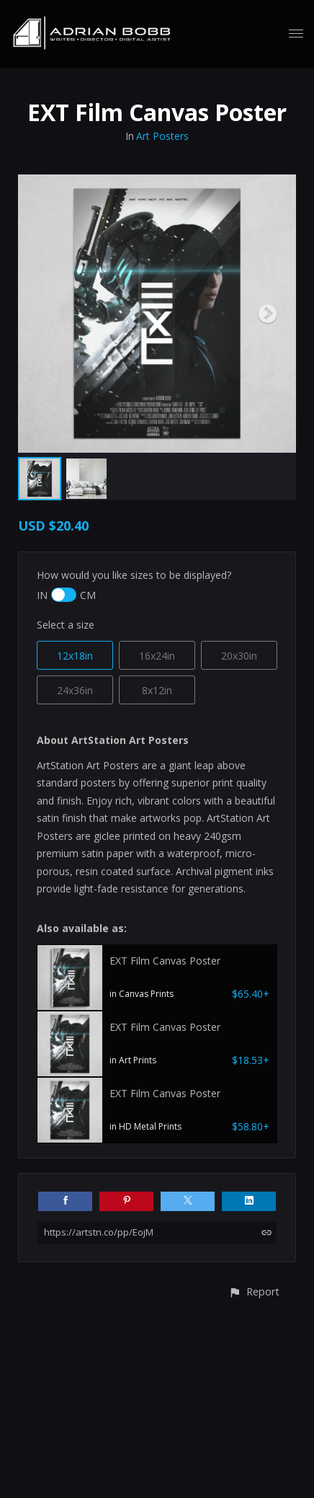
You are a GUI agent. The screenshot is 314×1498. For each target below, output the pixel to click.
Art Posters (162, 136)
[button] (254, 1291)
